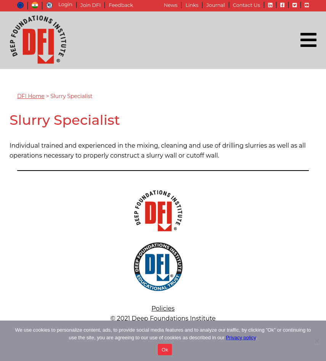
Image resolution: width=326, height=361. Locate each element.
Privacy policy (241, 337)
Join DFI (90, 5)
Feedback (121, 5)
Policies (163, 308)
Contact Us (246, 5)
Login (65, 4)
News (170, 5)
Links (191, 5)
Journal (215, 5)
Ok (165, 350)
